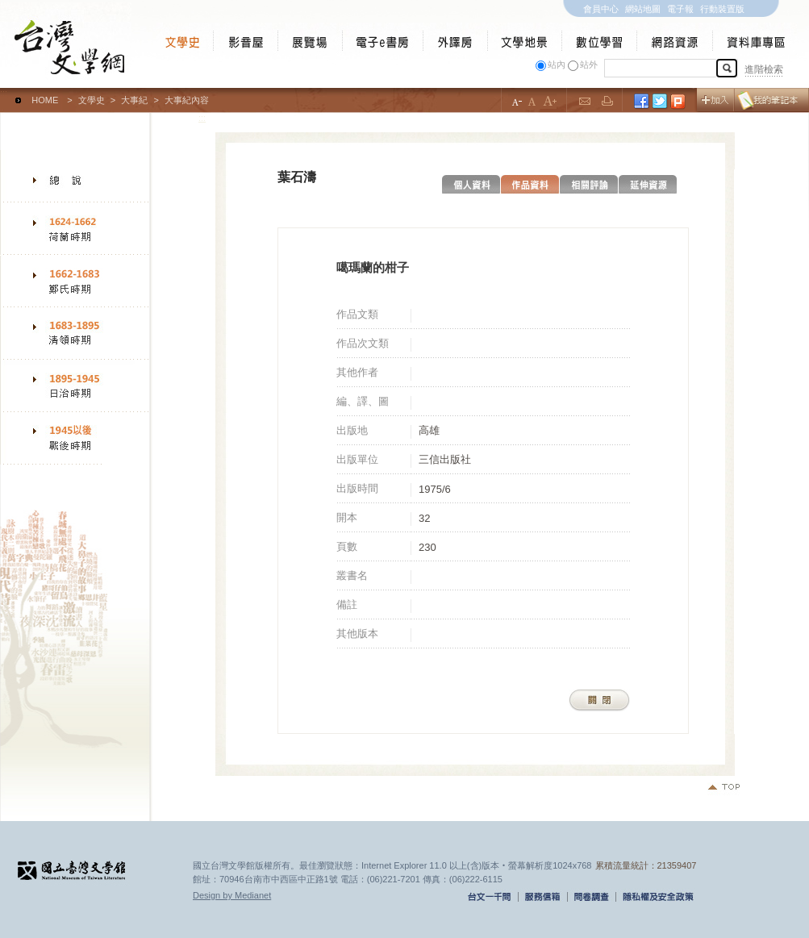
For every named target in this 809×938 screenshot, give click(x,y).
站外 (589, 64)
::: (3, 93)
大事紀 (134, 100)
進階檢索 (763, 69)
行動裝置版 (722, 9)
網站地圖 (643, 9)
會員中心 (601, 9)
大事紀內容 (187, 100)
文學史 (91, 100)
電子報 (680, 9)
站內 (556, 64)
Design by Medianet (232, 895)
